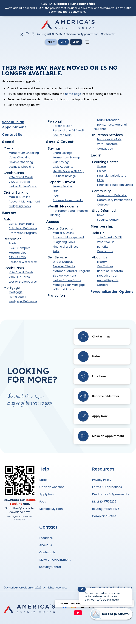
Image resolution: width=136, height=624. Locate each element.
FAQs (100, 181)
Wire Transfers (107, 145)
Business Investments (68, 201)
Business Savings (64, 177)
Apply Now (46, 494)
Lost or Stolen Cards (23, 187)
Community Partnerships (114, 201)
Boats (13, 244)
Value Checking (19, 158)
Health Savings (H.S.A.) (68, 172)
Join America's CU (109, 238)
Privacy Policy (101, 480)
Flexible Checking (21, 163)
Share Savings (62, 154)
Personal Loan (62, 127)
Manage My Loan (51, 509)
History (102, 262)
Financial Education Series (115, 185)
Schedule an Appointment (81, 34)
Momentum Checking (24, 153)
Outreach (103, 205)
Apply (48, 42)
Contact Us (108, 34)
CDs (55, 192)
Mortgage (15, 293)
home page (73, 95)
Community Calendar (112, 196)
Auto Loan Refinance (23, 229)
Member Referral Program (71, 272)
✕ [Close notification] (81, 589)
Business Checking (21, 167)
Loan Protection (108, 121)
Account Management (24, 202)
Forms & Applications (107, 487)
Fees (42, 501)
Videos (101, 167)
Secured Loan (62, 136)
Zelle (56, 252)
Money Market (63, 187)
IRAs (56, 196)
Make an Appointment (55, 560)
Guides (101, 172)
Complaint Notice (104, 516)
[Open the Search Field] (27, 34)
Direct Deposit (63, 262)
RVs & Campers (19, 249)
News (100, 216)
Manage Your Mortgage (69, 285)
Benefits (102, 247)
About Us (45, 545)
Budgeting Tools (20, 207)
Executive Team (108, 276)
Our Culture (105, 267)
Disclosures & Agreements (110, 494)
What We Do (106, 243)
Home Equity (17, 297)
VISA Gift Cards (19, 182)
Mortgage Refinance (23, 302)
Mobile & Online (19, 197)
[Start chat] (111, 614)
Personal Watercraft (23, 263)
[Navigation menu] (91, 42)
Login (79, 42)
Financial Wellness (65, 247)
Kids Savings (61, 163)
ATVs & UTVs (17, 258)
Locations (46, 538)
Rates (43, 480)
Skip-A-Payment (64, 276)
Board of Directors (110, 272)
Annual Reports (107, 281)
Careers (102, 285)
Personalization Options (111, 292)
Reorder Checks (64, 267)
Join (63, 42)
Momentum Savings (66, 158)
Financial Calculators (111, 176)
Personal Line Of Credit (68, 131)
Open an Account (51, 487)
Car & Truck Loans (21, 224)
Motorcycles (17, 253)
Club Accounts (63, 167)
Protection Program (23, 234)
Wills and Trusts (63, 290)
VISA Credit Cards (21, 178)
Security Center (108, 220)
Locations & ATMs (109, 140)
